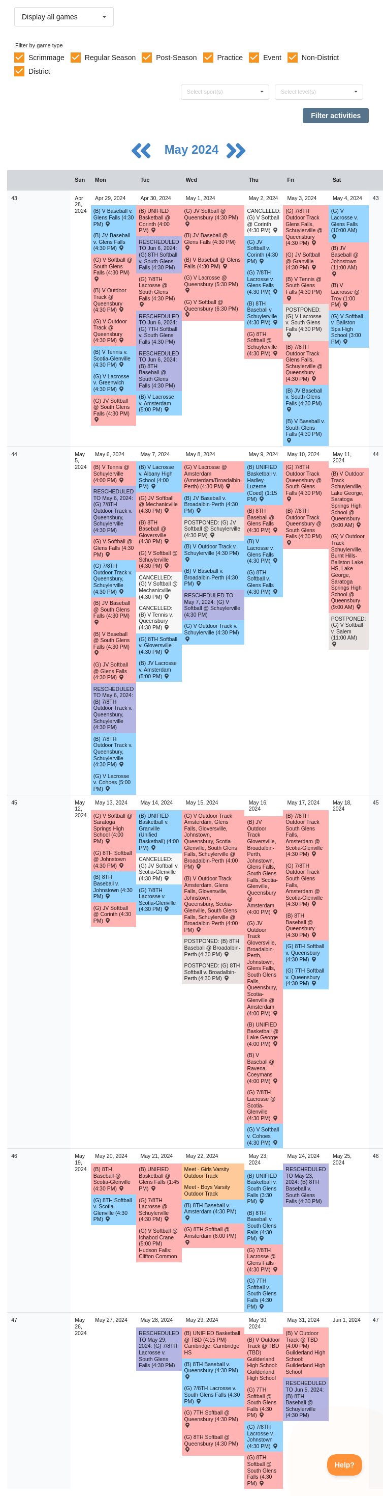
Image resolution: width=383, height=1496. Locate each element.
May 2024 (193, 149)
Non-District (320, 57)
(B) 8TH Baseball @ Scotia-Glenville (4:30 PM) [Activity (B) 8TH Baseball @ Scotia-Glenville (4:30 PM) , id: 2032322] (112, 1179)
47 (14, 1320)
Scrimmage (46, 57)
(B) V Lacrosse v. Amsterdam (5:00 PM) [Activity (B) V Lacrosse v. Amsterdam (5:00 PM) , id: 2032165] (156, 403)
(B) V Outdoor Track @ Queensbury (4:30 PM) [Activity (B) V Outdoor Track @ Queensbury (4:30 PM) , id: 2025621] (109, 300)
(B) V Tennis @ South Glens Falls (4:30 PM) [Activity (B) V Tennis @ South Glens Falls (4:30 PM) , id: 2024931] (303, 288)
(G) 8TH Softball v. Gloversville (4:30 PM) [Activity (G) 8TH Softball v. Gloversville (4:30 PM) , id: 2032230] (158, 645)
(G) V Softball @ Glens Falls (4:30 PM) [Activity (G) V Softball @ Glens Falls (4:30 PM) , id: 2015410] (113, 547)
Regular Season (110, 57)
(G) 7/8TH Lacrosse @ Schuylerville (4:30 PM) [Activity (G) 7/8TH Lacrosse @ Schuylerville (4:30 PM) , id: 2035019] (154, 1210)
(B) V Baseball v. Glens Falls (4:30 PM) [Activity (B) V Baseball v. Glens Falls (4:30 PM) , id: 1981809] (113, 217)
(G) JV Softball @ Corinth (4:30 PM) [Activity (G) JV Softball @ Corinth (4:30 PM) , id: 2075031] (112, 914)
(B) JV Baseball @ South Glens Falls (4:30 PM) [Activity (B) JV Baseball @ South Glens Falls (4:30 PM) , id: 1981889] (111, 612)
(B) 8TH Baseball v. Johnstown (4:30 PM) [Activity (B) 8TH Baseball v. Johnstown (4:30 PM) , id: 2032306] (113, 886)
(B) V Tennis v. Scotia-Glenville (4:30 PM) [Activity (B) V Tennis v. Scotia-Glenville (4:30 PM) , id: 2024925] (112, 358)
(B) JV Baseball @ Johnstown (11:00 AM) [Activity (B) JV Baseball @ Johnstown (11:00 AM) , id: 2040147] (345, 260)
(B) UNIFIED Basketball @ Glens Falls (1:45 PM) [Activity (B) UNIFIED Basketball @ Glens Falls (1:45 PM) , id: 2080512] (159, 1179)
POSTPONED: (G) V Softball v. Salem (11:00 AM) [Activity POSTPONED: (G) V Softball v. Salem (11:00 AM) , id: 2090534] (348, 631)
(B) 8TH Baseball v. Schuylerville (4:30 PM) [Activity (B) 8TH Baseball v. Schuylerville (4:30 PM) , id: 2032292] (262, 313)
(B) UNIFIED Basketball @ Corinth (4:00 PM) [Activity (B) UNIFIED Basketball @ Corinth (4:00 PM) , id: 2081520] (154, 220)
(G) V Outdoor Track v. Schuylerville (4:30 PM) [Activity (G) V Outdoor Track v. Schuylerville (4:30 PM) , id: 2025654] (211, 632)
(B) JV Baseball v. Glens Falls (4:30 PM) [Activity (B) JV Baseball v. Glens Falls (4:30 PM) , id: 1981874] (111, 241)
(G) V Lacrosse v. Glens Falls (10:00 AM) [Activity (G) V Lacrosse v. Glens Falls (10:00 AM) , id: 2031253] (344, 223)
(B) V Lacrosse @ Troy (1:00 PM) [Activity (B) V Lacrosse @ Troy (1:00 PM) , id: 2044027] (345, 295)
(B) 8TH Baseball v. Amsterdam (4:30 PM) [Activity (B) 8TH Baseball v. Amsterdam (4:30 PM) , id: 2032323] (210, 1211)
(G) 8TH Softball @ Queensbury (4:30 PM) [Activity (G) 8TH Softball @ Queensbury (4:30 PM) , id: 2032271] (211, 1443)
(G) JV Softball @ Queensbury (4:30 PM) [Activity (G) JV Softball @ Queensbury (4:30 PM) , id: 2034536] (211, 217)
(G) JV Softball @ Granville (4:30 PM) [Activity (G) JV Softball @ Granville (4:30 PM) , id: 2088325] (302, 261)
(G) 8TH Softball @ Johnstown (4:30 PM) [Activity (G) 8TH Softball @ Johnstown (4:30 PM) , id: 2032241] (112, 859)
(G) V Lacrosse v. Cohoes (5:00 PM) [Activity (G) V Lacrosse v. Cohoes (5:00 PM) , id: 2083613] (112, 782)
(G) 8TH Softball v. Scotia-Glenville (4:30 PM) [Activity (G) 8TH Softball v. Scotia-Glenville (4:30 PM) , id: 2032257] (112, 1210)
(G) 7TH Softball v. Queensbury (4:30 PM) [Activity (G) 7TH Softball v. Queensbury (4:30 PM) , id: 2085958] (304, 976)
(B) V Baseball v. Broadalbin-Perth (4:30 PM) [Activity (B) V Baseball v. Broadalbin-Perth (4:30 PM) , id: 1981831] (211, 577)
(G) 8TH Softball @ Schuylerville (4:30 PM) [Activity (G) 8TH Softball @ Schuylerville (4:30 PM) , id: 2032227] (262, 343)
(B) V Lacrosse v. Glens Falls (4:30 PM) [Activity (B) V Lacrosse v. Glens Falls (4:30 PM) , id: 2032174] (262, 551)
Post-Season (176, 57)
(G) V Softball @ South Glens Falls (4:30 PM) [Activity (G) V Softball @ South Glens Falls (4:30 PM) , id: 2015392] (113, 269)
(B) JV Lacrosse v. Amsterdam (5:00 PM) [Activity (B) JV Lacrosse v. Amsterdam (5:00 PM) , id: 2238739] (158, 669)
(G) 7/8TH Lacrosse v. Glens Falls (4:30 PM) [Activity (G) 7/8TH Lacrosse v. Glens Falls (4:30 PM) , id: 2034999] (262, 282)
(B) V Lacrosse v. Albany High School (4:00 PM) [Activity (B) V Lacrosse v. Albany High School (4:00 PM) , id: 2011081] (156, 476)
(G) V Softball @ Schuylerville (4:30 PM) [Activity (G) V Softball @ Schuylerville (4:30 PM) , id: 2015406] (158, 559)
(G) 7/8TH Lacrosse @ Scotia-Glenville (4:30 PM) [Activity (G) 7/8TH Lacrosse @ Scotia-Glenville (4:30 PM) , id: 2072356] (262, 1105)
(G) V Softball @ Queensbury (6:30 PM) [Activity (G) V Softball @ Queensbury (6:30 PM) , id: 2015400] (211, 308)
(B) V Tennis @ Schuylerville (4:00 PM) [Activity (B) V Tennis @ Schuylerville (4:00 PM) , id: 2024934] (111, 473)
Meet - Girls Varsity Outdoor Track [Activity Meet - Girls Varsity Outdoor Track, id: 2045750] (206, 1172)
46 (14, 1156)
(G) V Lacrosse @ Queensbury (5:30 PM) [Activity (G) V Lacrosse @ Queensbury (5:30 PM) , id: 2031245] (211, 283)
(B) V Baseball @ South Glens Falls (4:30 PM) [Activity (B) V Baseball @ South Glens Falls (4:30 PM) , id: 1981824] (111, 643)
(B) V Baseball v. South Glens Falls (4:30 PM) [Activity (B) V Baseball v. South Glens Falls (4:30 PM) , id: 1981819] (305, 430)
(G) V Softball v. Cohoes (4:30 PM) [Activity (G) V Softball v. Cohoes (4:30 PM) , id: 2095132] (263, 1135)
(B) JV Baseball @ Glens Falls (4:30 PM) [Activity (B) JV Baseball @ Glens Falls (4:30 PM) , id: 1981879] (210, 241)
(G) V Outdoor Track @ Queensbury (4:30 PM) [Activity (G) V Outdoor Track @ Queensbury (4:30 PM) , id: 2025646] (110, 331)
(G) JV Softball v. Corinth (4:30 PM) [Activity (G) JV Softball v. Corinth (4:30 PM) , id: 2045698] (262, 251)
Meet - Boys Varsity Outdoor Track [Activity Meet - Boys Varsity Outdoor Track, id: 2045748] (207, 1190)
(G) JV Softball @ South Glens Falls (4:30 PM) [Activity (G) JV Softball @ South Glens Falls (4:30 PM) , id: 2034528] (111, 410)
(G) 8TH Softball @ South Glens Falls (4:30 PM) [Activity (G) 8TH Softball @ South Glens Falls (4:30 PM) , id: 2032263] (261, 1470)
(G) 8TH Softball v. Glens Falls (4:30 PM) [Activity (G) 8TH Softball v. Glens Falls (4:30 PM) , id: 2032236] (262, 582)
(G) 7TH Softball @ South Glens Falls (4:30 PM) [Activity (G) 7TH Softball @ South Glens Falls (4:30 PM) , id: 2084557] (261, 1402)
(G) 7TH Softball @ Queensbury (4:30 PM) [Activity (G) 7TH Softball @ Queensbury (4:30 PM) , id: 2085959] (211, 1418)
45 (14, 802)
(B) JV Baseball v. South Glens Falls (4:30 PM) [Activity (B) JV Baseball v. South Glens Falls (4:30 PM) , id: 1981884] (303, 399)
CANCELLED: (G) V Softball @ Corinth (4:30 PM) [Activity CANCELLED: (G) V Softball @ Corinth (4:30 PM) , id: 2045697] (263, 220)
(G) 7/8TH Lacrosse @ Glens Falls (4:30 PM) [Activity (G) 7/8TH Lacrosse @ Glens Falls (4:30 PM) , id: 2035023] (262, 1259)
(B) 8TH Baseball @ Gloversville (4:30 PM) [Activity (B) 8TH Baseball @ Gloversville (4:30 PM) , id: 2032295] (154, 532)
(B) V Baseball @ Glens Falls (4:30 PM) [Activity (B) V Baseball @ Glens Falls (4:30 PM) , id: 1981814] (212, 263)
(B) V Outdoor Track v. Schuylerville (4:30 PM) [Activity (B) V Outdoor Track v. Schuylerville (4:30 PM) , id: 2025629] (211, 552)
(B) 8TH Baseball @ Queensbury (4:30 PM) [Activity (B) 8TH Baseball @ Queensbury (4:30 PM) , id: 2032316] (300, 925)
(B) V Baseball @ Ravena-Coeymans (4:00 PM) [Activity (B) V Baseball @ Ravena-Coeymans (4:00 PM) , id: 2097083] (262, 1068)
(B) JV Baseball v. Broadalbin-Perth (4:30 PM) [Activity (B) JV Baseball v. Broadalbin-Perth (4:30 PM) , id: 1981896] (211, 504)
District (39, 71)
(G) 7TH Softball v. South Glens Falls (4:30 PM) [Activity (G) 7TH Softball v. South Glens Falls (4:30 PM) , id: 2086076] (261, 1293)
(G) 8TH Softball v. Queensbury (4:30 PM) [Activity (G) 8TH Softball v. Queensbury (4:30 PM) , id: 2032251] (304, 952)
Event (272, 57)
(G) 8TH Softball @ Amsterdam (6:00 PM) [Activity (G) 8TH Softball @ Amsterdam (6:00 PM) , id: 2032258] (210, 1235)
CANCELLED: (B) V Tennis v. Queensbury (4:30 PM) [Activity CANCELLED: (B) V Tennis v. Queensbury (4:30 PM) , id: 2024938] (156, 617)
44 (14, 454)
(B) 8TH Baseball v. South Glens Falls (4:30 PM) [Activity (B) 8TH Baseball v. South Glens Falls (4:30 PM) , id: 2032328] (261, 1225)
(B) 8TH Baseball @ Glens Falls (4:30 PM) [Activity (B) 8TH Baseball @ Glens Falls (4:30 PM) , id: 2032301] (262, 520)
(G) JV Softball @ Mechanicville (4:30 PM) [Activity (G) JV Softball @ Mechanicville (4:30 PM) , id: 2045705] (158, 504)
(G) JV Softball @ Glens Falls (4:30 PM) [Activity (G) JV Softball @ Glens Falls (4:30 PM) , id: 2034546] (110, 670)
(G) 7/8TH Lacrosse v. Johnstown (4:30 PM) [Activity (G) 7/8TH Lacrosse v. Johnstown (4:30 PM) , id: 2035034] (262, 1436)
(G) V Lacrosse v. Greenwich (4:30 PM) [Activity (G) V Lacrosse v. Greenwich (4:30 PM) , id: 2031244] (111, 382)
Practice (230, 57)
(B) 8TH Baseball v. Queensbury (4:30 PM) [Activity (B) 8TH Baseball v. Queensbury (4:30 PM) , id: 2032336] (211, 1370)
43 (14, 198)
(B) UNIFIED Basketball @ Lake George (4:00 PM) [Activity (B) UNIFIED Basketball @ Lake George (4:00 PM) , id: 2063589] (262, 1034)
